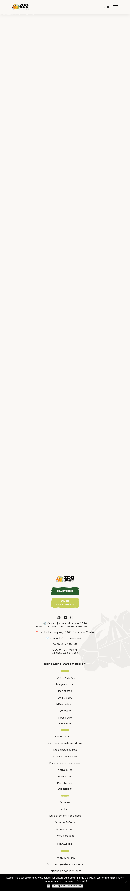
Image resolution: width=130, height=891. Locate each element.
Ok (48, 886)
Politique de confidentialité (68, 886)
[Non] (125, 882)
